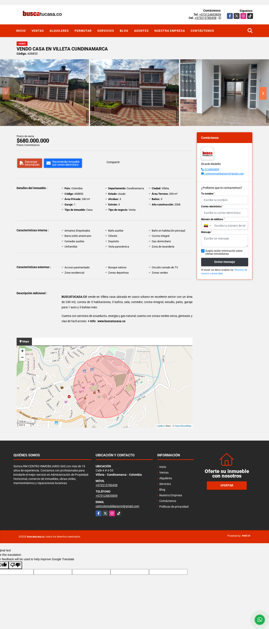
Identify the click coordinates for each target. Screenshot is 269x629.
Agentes (141, 30)
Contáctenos (202, 30)
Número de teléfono (213, 219)
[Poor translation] (15, 565)
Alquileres (59, 30)
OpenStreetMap (183, 426)
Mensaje (206, 232)
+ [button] (22, 351)
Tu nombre (208, 193)
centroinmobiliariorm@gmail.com (224, 173)
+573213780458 (205, 18)
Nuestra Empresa (169, 30)
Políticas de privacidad (174, 506)
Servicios (105, 30)
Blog (124, 30)
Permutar (83, 30)
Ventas (38, 30)
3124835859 (211, 169)
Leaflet (160, 426)
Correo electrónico (212, 206)
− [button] (22, 358)
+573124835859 (210, 14)
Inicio (21, 30)
